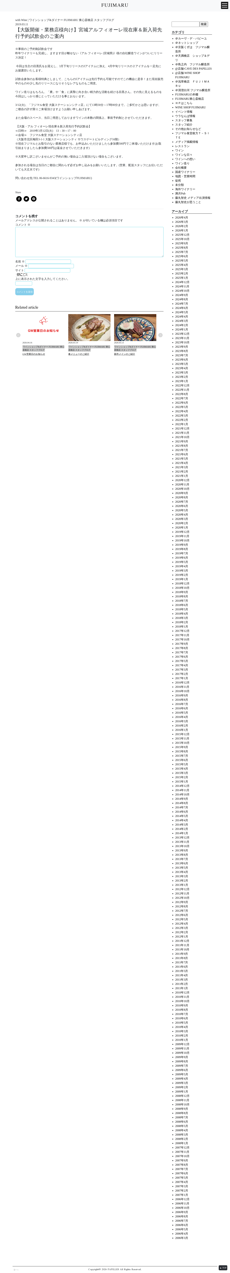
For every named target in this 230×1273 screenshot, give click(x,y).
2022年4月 (181, 411)
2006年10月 (182, 1207)
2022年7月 (181, 398)
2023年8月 (181, 351)
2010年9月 (181, 1005)
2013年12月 (182, 837)
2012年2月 (181, 932)
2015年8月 (181, 751)
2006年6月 (181, 1225)
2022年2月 (181, 419)
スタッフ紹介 (183, 124)
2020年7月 (181, 501)
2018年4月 (181, 613)
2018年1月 (181, 626)
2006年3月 (181, 1237)
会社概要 (181, 167)
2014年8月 (181, 803)
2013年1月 (181, 884)
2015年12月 (182, 734)
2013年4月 (181, 871)
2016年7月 (181, 704)
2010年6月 (181, 1018)
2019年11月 (182, 536)
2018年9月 (181, 592)
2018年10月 (182, 587)
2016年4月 (181, 716)
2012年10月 (182, 897)
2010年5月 (181, 1022)
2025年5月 (181, 260)
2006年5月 (181, 1229)
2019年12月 (182, 531)
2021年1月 (181, 475)
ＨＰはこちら (183, 103)
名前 (20, 261)
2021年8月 (181, 445)
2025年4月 (181, 264)
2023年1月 (181, 381)
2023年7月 (181, 355)
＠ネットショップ (186, 42)
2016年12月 (182, 682)
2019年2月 (181, 574)
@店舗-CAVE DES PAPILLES (193, 68)
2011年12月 (182, 940)
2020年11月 (182, 484)
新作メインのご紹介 (124, 354)
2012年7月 (181, 910)
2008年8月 (181, 1113)
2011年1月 (181, 988)
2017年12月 (182, 630)
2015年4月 (181, 768)
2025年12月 (182, 234)
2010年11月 (182, 996)
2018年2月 (181, 622)
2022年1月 (181, 424)
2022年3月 (181, 415)
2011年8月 (181, 958)
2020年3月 (181, 518)
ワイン (179, 150)
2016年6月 (181, 708)
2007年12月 (182, 1147)
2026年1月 (181, 230)
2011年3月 (181, 979)
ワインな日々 (183, 154)
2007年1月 (181, 1194)
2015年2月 (181, 777)
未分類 (179, 184)
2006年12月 (182, 1199)
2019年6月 (181, 557)
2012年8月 (181, 906)
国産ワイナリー (185, 171)
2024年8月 (181, 299)
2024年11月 (182, 286)
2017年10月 (182, 639)
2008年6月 (181, 1121)
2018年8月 (181, 596)
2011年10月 (182, 949)
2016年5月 (181, 712)
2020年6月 (181, 506)
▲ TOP (223, 1268)
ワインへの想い (185, 159)
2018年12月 (182, 583)
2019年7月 (181, 553)
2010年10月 (182, 1001)
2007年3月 (181, 1186)
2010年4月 (181, 1026)
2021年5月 (181, 458)
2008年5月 (181, 1126)
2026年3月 (181, 221)
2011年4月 (181, 975)
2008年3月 (181, 1134)
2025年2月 (181, 273)
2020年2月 (181, 523)
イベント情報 (183, 111)
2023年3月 (181, 372)
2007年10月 (182, 1156)
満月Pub (180, 193)
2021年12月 (182, 428)
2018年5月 (181, 609)
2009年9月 (181, 1057)
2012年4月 (181, 923)
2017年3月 (181, 669)
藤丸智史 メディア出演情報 (192, 197)
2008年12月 (182, 1095)
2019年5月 (181, 561)
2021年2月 (181, 471)
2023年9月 (181, 346)
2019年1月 (181, 579)
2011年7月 (181, 962)
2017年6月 (181, 656)
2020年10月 (182, 488)
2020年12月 (182, 480)
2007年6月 (181, 1173)
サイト (19, 270)
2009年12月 (182, 1044)
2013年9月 (181, 850)
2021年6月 (181, 454)
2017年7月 (181, 652)
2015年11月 (182, 738)
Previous (18, 335)
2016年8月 (181, 699)
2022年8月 (181, 394)
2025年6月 (181, 256)
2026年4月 (181, 217)
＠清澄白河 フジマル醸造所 (192, 90)
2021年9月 (181, 441)
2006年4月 (181, 1233)
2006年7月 (181, 1220)
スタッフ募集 (183, 120)
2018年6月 (181, 605)
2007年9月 (181, 1160)
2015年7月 (181, 755)
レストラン (182, 146)
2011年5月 (181, 971)
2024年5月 (181, 312)
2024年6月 (181, 307)
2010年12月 (182, 992)
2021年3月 (181, 467)
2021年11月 (182, 432)
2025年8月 (181, 247)
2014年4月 (181, 820)
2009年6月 (181, 1070)
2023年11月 (182, 338)
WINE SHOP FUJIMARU (190, 107)
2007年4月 (181, 1181)
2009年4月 (181, 1078)
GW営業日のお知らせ (33, 354)
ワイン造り (182, 163)
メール (21, 265)
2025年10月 (182, 239)
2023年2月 (181, 376)
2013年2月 (181, 880)
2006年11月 (182, 1203)
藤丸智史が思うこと (188, 202)
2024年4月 (181, 316)
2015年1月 (181, 781)
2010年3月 (181, 1031)
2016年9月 (181, 695)
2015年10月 (182, 742)
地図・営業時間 (185, 176)
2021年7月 (181, 450)
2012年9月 (181, 902)
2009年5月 (181, 1074)
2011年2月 (181, 983)
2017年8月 (181, 648)
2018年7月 (181, 600)
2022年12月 (182, 385)
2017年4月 (181, 665)
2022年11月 (182, 389)
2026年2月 (181, 226)
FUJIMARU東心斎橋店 (189, 98)
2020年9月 (181, 493)
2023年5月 (181, 363)
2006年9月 (181, 1212)
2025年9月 (181, 243)
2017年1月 (181, 678)
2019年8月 (181, 549)
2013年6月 (181, 863)
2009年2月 (181, 1087)
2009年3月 (181, 1082)
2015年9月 (181, 747)
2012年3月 (181, 927)
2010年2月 (181, 1035)
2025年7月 (181, 251)
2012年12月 (182, 889)
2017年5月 (181, 661)
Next (160, 335)
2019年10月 (182, 540)
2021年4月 (181, 462)
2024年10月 (182, 290)
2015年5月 (181, 764)
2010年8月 (181, 1009)
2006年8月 (181, 1216)
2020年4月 (181, 514)
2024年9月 (181, 295)
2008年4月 (181, 1130)
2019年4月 (181, 566)
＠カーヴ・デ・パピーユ (191, 38)
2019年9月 (181, 544)
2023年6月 (181, 359)
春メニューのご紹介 (78, 354)
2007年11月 (182, 1151)
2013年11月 (182, 841)
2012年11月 (182, 893)
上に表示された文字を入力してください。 (42, 278)
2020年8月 (181, 497)
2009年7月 (181, 1065)
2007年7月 (181, 1169)
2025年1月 (181, 277)
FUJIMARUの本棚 (186, 94)
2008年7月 (181, 1117)
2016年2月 (181, 725)
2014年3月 (181, 824)
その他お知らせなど (188, 128)
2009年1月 (181, 1091)
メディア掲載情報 (186, 141)
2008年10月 (182, 1104)
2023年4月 (181, 368)
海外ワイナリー (185, 189)
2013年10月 (182, 846)
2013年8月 (181, 854)
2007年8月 (181, 1164)
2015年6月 (181, 760)
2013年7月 (181, 859)
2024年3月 (181, 320)
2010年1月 (181, 1039)
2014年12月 (182, 785)
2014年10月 (182, 794)
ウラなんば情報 (185, 116)
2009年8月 (181, 1061)
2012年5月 (181, 919)
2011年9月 (181, 953)
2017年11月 (182, 635)
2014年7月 (181, 807)
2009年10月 (182, 1052)
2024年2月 (181, 325)
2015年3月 (181, 772)
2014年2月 (181, 828)
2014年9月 (181, 798)
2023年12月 (182, 333)
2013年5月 (181, 867)
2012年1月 (181, 936)
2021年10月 (182, 437)
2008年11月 (182, 1100)
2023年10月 (182, 342)
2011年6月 (181, 966)
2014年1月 (181, 833)
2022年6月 (181, 402)
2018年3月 (181, 617)
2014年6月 (181, 811)
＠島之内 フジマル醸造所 (192, 64)
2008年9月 (181, 1108)
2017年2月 (181, 673)
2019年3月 (181, 570)
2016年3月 (181, 721)
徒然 (178, 180)
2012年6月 (181, 915)
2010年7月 (181, 1014)
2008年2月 (181, 1138)
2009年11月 (182, 1048)
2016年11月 (182, 686)
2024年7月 (181, 303)
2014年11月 (182, 790)
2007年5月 (181, 1177)
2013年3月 (181, 876)
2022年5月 (181, 406)
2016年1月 (181, 729)
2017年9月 (181, 643)
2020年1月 (181, 527)
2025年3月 (181, 269)
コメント (22, 224)
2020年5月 (181, 510)
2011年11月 (182, 945)
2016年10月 (182, 691)
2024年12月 (182, 282)
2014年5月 (181, 816)
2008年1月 (181, 1143)
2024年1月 (181, 329)
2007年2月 (181, 1190)
